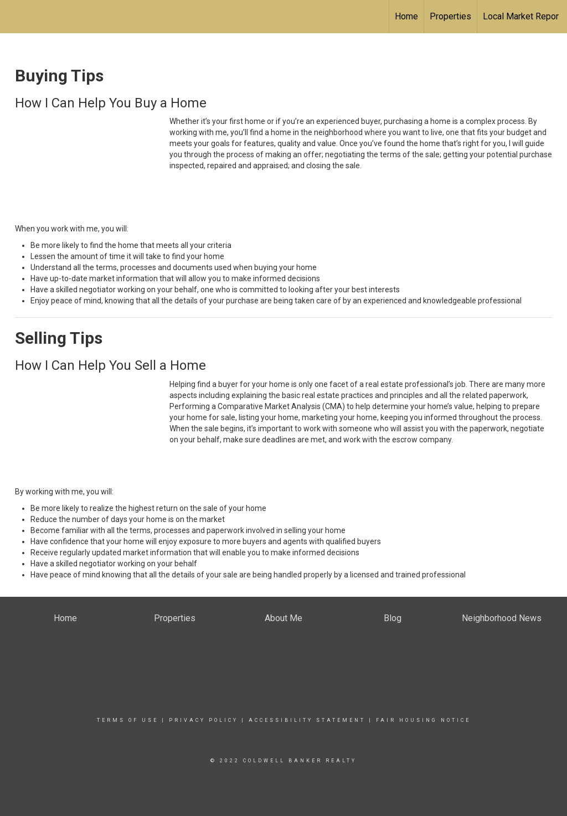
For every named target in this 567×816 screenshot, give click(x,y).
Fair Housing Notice (423, 720)
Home (406, 16)
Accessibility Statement (307, 720)
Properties (450, 16)
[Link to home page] (14, 15)
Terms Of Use (127, 720)
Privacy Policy (203, 720)
